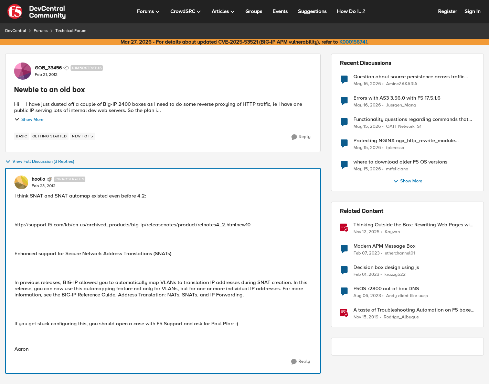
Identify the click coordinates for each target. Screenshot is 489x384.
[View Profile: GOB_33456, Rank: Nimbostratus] (22, 71)
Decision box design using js (386, 267)
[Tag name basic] (21, 136)
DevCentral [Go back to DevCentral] (15, 30)
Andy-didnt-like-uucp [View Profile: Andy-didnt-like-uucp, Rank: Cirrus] (407, 295)
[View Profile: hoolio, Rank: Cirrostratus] (21, 182)
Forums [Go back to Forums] (41, 30)
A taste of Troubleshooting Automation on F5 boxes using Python (413, 310)
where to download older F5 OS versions (400, 162)
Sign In (472, 11)
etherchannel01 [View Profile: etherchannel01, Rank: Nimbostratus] (400, 253)
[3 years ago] (366, 253)
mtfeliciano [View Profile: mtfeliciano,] (397, 169)
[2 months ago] (367, 84)
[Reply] (301, 137)
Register (447, 11)
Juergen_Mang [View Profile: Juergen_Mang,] (401, 105)
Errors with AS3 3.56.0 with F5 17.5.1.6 (396, 98)
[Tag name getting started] (50, 136)
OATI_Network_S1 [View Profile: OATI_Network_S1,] (404, 126)
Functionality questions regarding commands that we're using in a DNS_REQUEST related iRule (410, 119)
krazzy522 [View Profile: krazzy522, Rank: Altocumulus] (395, 274)
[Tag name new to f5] (82, 136)
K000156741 (353, 42)
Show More (28, 119)
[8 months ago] (366, 232)
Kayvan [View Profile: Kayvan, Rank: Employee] (392, 232)
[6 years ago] (366, 317)
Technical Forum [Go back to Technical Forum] (70, 30)
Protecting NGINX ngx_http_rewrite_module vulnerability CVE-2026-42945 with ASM (404, 141)
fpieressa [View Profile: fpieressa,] (395, 147)
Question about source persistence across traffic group (408, 77)
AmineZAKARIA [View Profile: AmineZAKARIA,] (401, 83)
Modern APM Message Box (384, 246)
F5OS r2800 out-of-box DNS (386, 289)
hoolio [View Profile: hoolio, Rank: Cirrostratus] (38, 179)
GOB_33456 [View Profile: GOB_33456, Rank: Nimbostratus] (48, 68)
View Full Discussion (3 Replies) (39, 162)
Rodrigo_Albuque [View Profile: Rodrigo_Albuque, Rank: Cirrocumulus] (401, 317)
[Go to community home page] (36, 11)
